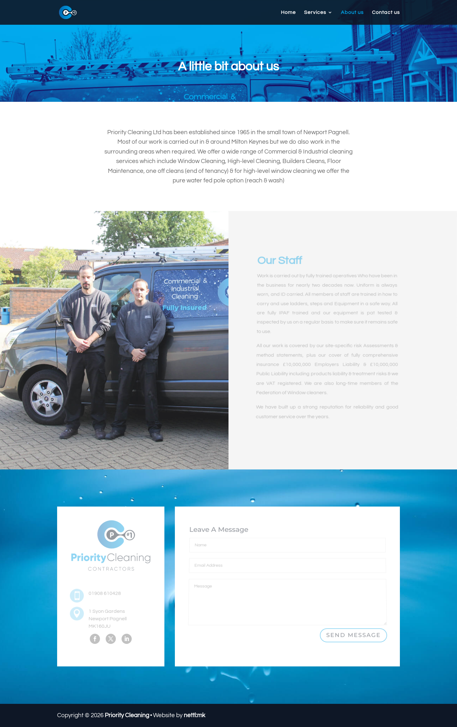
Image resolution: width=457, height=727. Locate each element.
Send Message (353, 635)
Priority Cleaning (127, 715)
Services (315, 12)
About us (352, 12)
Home (288, 12)
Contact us (386, 12)
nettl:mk (194, 715)
